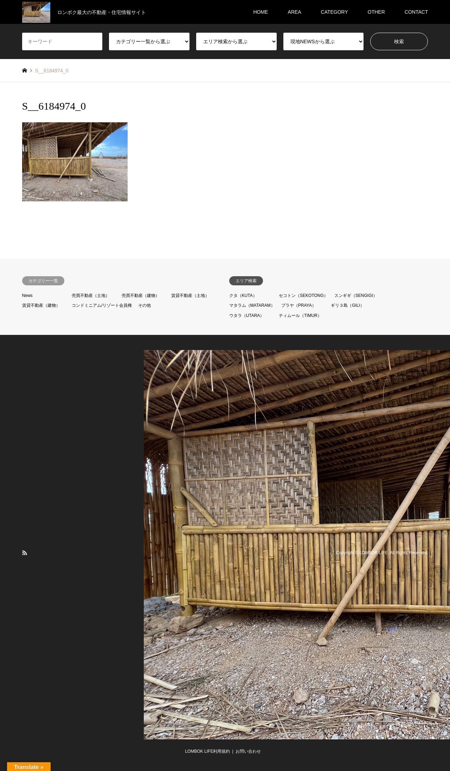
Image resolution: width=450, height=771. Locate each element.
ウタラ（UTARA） (246, 315)
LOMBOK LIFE (374, 552)
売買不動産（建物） (141, 295)
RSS (24, 552)
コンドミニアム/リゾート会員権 (102, 305)
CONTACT (416, 12)
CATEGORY (334, 12)
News (27, 295)
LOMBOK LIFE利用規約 (207, 751)
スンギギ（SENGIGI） (355, 295)
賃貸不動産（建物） (41, 305)
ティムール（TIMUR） (300, 315)
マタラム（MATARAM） (252, 305)
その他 (144, 305)
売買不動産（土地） (91, 295)
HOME (260, 12)
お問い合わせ (248, 751)
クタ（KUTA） (243, 295)
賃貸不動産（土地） (190, 295)
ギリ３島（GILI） (347, 305)
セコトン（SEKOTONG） (303, 295)
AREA (294, 12)
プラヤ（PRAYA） (298, 305)
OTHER (376, 12)
